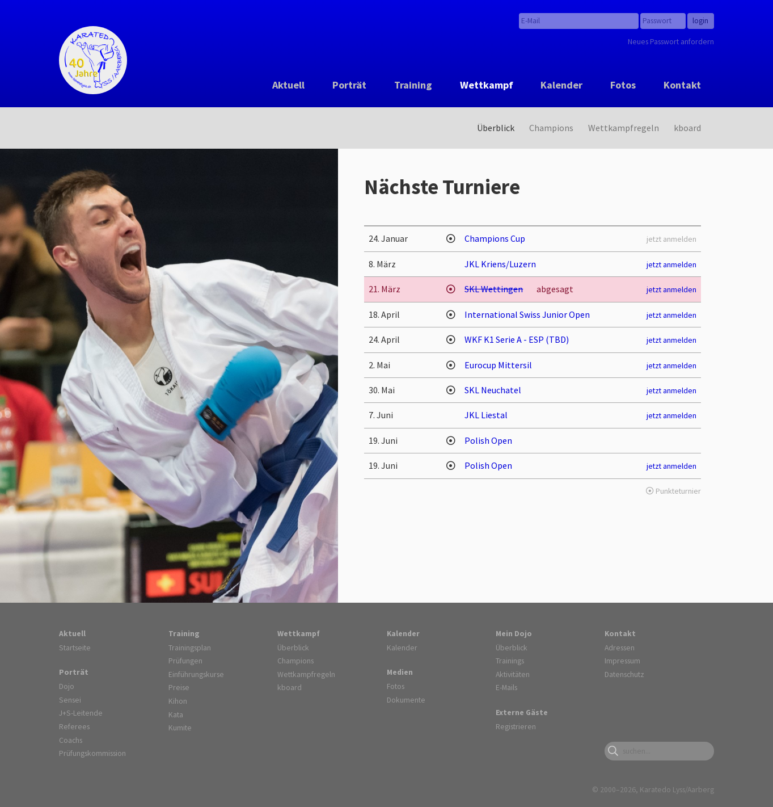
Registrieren (516, 726)
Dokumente (406, 700)
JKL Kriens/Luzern (500, 264)
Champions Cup (494, 238)
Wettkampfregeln (623, 127)
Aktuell (288, 84)
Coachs (70, 740)
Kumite (180, 727)
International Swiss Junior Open (527, 314)
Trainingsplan (189, 647)
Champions (551, 127)
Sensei (70, 700)
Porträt (349, 84)
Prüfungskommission (92, 753)
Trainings (510, 660)
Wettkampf (486, 84)
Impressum (622, 660)
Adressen (620, 647)
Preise (178, 687)
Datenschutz (624, 674)
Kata (175, 714)
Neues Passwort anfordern (671, 41)
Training (413, 84)
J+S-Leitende (81, 713)
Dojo (66, 686)
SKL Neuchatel (492, 390)
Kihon (177, 701)
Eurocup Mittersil (498, 365)
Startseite (75, 647)
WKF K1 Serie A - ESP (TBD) (516, 339)
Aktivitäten (513, 674)
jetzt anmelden (671, 264)
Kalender (561, 84)
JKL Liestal (486, 415)
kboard (687, 127)
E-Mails (506, 687)
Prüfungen (185, 660)
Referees (74, 726)
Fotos (623, 84)
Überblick (495, 127)
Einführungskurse (196, 674)
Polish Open (488, 440)
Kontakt (682, 84)
